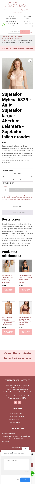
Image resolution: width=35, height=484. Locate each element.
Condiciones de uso (8, 433)
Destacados (30, 196)
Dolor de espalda (6, 197)
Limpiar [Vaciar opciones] (5, 186)
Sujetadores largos (13, 196)
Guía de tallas (14, 419)
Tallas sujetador (17, 180)
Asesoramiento (14, 422)
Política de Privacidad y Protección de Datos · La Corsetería (16, 437)
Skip (18, 479)
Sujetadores (10, 38)
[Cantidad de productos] (4, 190)
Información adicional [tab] (17, 212)
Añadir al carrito (20, 190)
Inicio (3, 37)
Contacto (5, 441)
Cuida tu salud (22, 196)
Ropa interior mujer (22, 197)
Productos (9, 37)
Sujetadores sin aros (26, 199)
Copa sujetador (17, 173)
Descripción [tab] (17, 206)
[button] (32, 454)
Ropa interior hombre (16, 416)
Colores (17, 167)
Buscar (24, 32)
